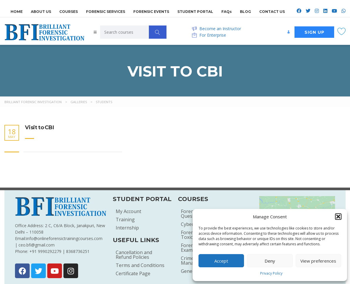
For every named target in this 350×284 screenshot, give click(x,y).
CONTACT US (272, 10)
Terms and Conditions (140, 265)
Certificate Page (133, 273)
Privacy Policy (271, 273)
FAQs (226, 10)
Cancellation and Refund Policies (134, 254)
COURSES (68, 10)
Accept (221, 261)
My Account (128, 211)
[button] (338, 217)
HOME (17, 10)
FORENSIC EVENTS (151, 10)
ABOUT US (41, 10)
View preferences (318, 261)
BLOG (245, 10)
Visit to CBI (39, 128)
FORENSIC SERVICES (105, 10)
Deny (270, 261)
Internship (127, 228)
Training (125, 219)
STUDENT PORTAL (195, 10)
